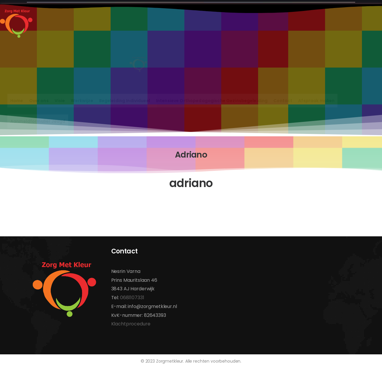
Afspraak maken (316, 101)
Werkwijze (82, 101)
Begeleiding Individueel (124, 101)
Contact (282, 101)
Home (16, 101)
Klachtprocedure (130, 323)
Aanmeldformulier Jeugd (37, 121)
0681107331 (132, 297)
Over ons (39, 101)
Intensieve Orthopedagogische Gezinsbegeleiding (212, 101)
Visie (60, 101)
